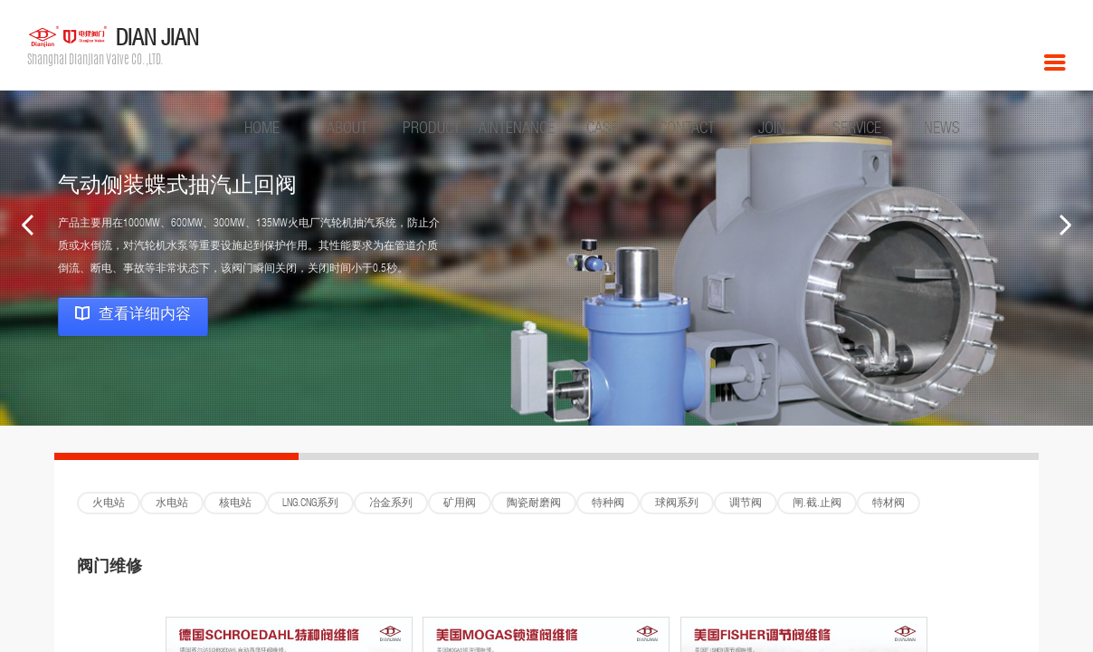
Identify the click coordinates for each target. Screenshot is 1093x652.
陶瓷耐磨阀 (534, 503)
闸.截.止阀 (817, 503)
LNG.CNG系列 (310, 503)
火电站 (108, 503)
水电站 (172, 503)
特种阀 (608, 503)
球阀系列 (677, 503)
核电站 (235, 503)
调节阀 (745, 503)
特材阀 (888, 503)
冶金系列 (391, 503)
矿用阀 (459, 503)
